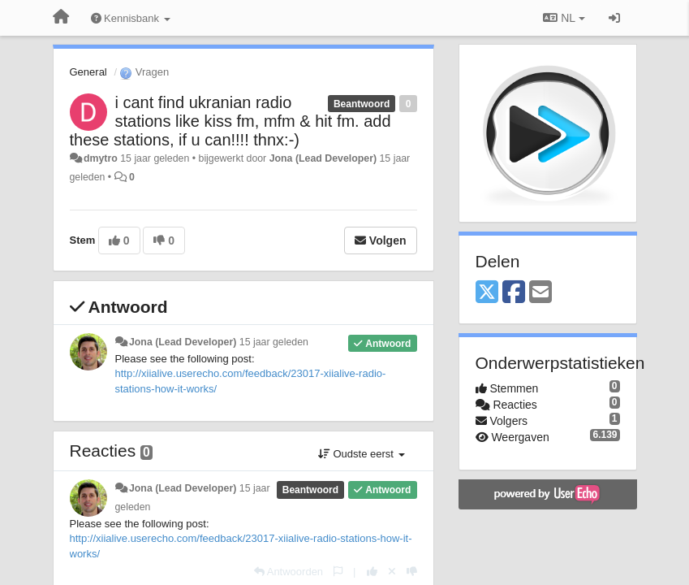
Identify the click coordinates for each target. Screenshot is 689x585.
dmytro (101, 158)
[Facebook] (513, 293)
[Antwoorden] (288, 572)
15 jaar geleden (273, 342)
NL (563, 17)
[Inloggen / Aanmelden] (614, 18)
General (88, 72)
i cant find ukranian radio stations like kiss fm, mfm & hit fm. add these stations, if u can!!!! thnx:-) (230, 121)
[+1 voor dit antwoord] (372, 572)
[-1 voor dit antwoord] (412, 572)
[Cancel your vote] (392, 572)
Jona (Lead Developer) (323, 158)
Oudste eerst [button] (361, 454)
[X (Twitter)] (487, 293)
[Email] (540, 293)
